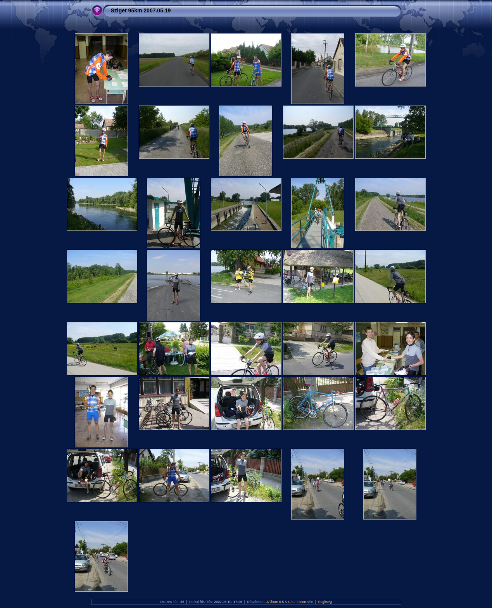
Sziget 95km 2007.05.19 (141, 10)
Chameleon (297, 602)
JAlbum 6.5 (275, 602)
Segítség (325, 602)
